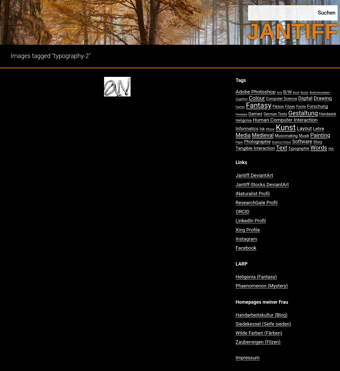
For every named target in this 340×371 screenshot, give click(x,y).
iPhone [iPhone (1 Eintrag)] (270, 129)
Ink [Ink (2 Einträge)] (262, 129)
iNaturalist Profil (253, 193)
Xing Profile (248, 230)
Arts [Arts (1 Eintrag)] (279, 92)
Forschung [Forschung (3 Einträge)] (317, 106)
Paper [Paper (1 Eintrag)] (239, 142)
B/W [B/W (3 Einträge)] (287, 92)
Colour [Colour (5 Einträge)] (257, 98)
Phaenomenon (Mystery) (262, 286)
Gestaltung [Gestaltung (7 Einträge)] (303, 113)
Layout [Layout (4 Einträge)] (304, 128)
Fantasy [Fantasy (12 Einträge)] (258, 105)
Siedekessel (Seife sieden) (263, 324)
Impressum (248, 357)
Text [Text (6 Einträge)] (281, 147)
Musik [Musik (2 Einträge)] (304, 136)
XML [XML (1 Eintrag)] (331, 149)
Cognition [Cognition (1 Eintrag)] (242, 99)
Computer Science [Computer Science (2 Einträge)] (281, 98)
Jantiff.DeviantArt (254, 175)
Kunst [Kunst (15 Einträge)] (286, 127)
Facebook (246, 248)
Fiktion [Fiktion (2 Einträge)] (278, 106)
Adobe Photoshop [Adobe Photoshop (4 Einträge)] (256, 92)
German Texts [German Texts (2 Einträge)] (275, 114)
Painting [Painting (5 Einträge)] (320, 135)
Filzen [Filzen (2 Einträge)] (290, 106)
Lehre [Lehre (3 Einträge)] (318, 128)
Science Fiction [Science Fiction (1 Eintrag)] (281, 142)
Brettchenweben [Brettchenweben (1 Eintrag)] (320, 92)
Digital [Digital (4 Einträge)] (305, 98)
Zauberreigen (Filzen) (258, 342)
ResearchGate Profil (257, 202)
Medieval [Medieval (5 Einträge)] (263, 135)
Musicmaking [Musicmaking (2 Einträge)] (286, 136)
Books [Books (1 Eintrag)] (304, 92)
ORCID (242, 211)
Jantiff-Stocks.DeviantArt (262, 184)
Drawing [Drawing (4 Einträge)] (323, 98)
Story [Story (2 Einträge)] (318, 142)
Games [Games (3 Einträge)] (255, 113)
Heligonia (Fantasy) (256, 277)
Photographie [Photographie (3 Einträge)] (257, 141)
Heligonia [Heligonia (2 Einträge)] (244, 120)
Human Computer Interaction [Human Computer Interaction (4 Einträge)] (285, 120)
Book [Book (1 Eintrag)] (296, 92)
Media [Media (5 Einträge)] (243, 135)
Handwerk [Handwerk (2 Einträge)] (327, 114)
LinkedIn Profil (251, 220)
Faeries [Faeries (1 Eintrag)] (240, 107)
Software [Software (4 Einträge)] (302, 141)
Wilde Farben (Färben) (259, 333)
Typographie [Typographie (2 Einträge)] (298, 148)
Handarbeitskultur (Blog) (262, 315)
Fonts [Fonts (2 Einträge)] (301, 106)
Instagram (246, 239)
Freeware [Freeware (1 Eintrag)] (241, 114)
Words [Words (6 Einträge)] (318, 147)
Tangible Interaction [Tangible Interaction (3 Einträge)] (255, 148)
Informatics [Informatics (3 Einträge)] (247, 128)
